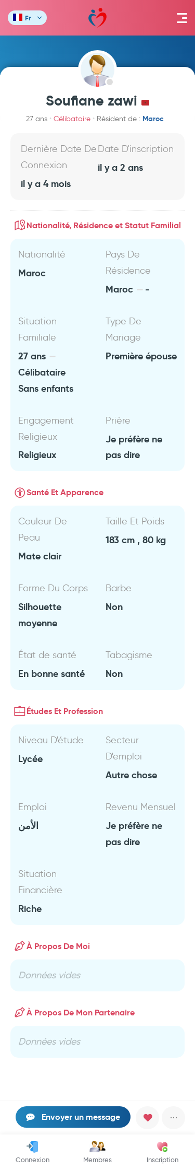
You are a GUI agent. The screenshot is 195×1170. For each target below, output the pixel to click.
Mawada (97, 18)
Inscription (162, 1152)
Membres (97, 1152)
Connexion (32, 1152)
